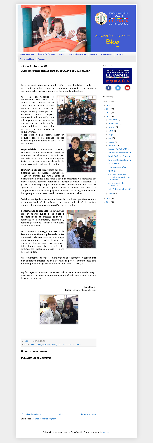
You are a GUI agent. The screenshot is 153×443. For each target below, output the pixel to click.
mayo (111, 134)
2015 (108, 202)
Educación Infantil (46, 54)
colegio (55, 344)
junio (111, 130)
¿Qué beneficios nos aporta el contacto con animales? (119, 177)
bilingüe (41, 344)
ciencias (48, 344)
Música (93, 54)
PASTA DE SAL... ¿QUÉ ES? (119, 189)
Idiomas (41, 59)
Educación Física (27, 59)
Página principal (26, 54)
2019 (108, 109)
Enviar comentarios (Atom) (45, 418)
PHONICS (112, 171)
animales (33, 344)
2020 (108, 105)
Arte (61, 54)
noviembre (114, 123)
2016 (108, 198)
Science (119, 54)
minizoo (71, 344)
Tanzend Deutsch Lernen (119, 160)
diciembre (113, 119)
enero (111, 193)
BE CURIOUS (113, 163)
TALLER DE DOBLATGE (118, 149)
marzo (112, 142)
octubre (112, 127)
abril (111, 138)
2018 (108, 112)
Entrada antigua (88, 414)
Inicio (61, 414)
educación (63, 344)
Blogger (106, 432)
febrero (112, 145)
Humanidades (106, 54)
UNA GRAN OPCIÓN (117, 167)
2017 (108, 116)
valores (78, 344)
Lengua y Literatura (77, 54)
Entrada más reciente (31, 414)
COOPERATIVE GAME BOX (119, 152)
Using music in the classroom (116, 184)
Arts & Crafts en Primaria (119, 156)
